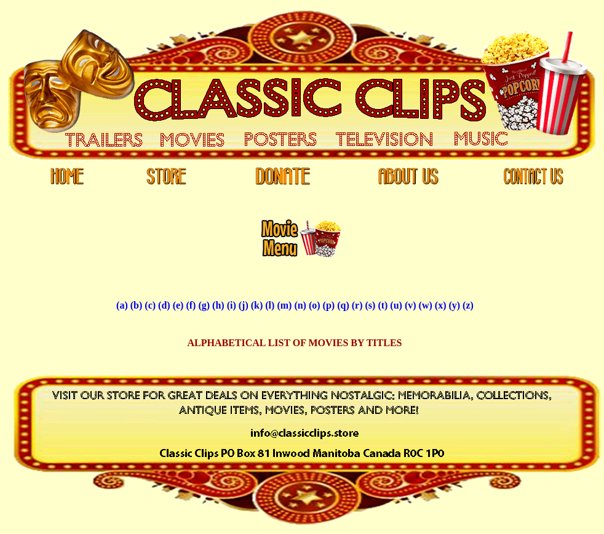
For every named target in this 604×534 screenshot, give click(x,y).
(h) (218, 305)
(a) (122, 305)
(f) (191, 305)
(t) (382, 305)
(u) (396, 305)
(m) (284, 305)
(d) (164, 305)
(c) (150, 305)
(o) (314, 305)
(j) (243, 305)
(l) (269, 305)
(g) (204, 305)
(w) (425, 305)
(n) (300, 305)
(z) (468, 305)
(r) (357, 305)
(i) (231, 305)
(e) (178, 305)
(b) (136, 305)
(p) (329, 305)
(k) (257, 305)
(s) (370, 305)
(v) (410, 305)
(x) (441, 305)
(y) (454, 305)
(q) (343, 305)
